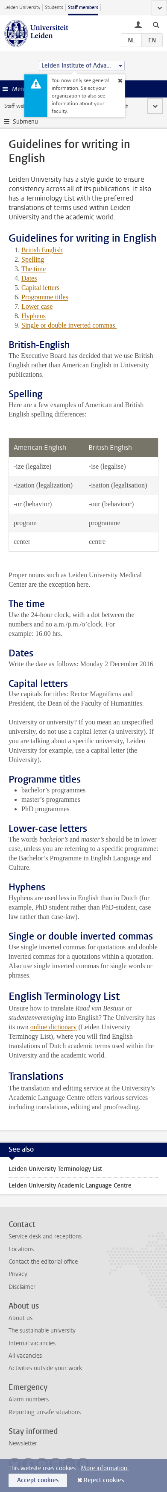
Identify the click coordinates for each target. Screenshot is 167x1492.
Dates (29, 278)
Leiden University (22, 7)
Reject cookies (104, 1480)
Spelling (32, 259)
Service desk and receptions (45, 1236)
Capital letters (40, 287)
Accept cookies (38, 1480)
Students (54, 7)
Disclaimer (22, 1287)
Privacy (18, 1274)
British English (41, 250)
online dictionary (53, 1027)
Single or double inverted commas (69, 325)
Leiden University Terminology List (55, 1169)
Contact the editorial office (43, 1262)
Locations (21, 1249)
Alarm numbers (29, 1399)
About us (20, 1318)
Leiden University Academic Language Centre (70, 1186)
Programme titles (44, 297)
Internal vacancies (32, 1343)
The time (33, 268)
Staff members (83, 7)
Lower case (37, 306)
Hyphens (33, 315)
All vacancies (25, 1356)
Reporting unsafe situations (45, 1412)
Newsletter (23, 1443)
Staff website (19, 106)
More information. (105, 1468)
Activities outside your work (45, 1368)
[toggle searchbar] (156, 24)
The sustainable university (42, 1331)
